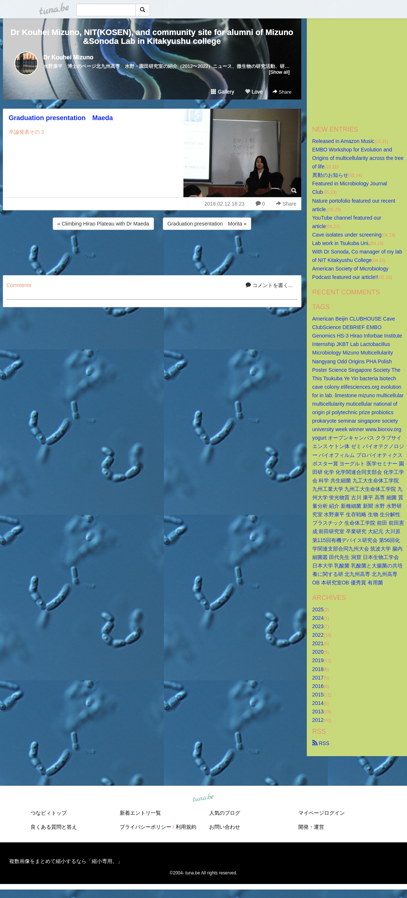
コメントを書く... (269, 285)
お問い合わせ (224, 827)
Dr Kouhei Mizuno (68, 57)
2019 (318, 660)
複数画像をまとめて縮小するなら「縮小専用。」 (66, 861)
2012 (318, 720)
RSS (321, 743)
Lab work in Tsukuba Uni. (341, 243)
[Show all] (279, 72)
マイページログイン (321, 813)
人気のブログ (224, 813)
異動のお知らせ (330, 175)
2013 (318, 711)
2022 (318, 635)
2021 (318, 643)
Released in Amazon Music (343, 141)
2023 (318, 626)
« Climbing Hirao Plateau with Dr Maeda (103, 224)
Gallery (222, 92)
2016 (318, 686)
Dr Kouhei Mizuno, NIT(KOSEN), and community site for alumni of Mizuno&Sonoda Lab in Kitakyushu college (152, 37)
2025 (318, 609)
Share (282, 92)
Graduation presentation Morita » (207, 224)
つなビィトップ (49, 813)
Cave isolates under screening (347, 235)
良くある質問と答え (54, 827)
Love (254, 92)
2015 (318, 695)
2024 (318, 618)
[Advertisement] (152, 251)
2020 (318, 652)
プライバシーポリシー (145, 827)
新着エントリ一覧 (140, 813)
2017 (318, 678)
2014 (318, 703)
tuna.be (203, 798)
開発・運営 (311, 827)
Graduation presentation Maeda (61, 118)
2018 (318, 669)
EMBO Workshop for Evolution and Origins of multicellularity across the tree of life (358, 158)
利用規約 (186, 827)
